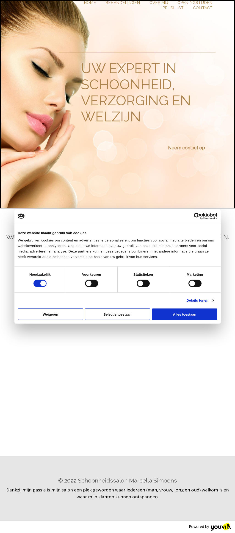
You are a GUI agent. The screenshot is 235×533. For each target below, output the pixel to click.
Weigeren (50, 314)
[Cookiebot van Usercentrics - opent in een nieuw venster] (197, 216)
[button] (186, 148)
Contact (203, 8)
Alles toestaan (184, 314)
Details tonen (197, 300)
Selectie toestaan (117, 314)
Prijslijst (173, 8)
